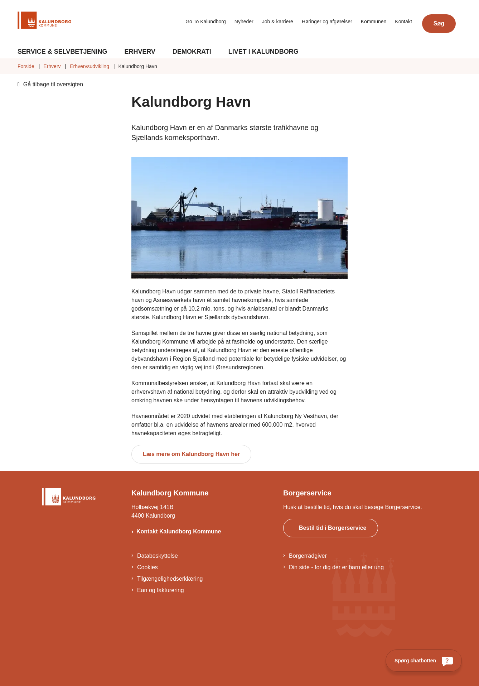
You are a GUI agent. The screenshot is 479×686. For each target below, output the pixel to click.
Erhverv (139, 51)
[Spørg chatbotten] (424, 660)
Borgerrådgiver (308, 556)
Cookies (147, 567)
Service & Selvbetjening (62, 51)
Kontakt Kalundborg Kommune (178, 531)
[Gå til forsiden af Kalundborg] (44, 21)
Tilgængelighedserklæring (170, 579)
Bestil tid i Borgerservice (333, 528)
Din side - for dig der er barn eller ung (336, 567)
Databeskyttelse (157, 556)
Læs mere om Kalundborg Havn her (191, 454)
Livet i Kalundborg (263, 51)
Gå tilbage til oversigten (53, 84)
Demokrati (192, 51)
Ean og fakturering (160, 590)
